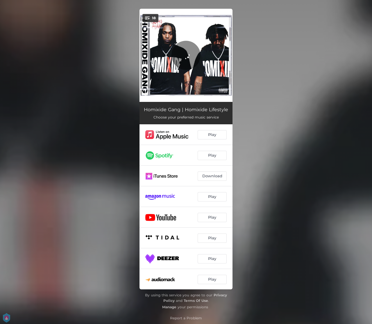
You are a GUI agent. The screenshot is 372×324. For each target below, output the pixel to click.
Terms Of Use (196, 300)
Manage (169, 307)
